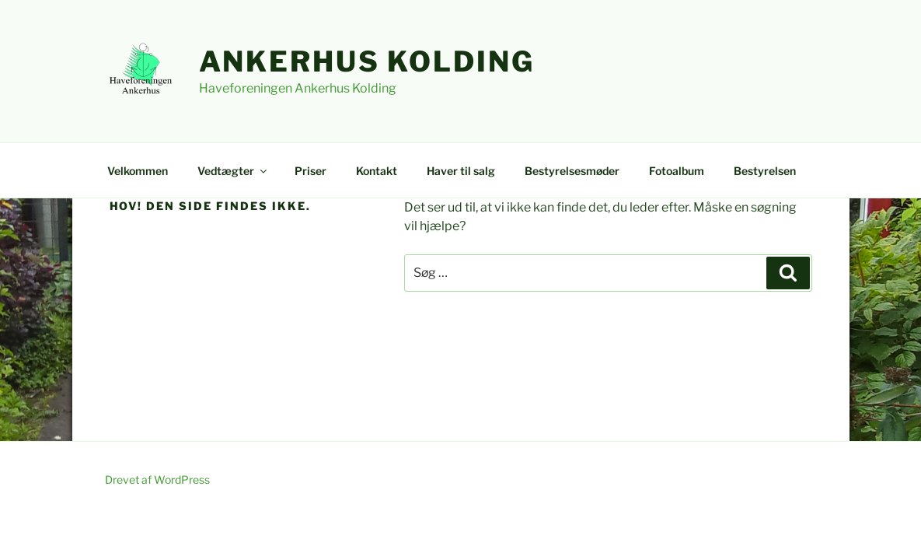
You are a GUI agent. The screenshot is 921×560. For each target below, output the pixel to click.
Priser (310, 170)
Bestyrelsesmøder (572, 170)
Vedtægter (233, 170)
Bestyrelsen (765, 170)
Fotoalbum (676, 170)
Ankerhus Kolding (367, 61)
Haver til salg (461, 170)
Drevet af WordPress (157, 479)
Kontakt (376, 170)
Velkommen (137, 170)
